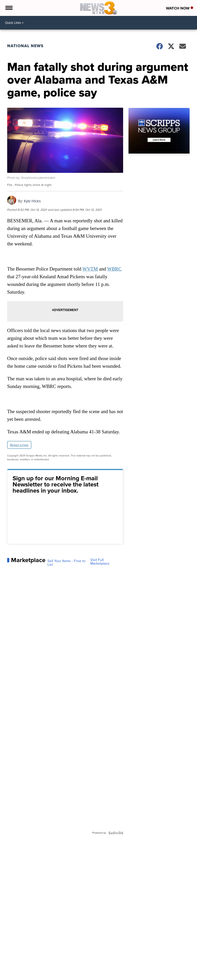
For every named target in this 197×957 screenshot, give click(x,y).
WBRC (114, 269)
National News (25, 46)
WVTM (90, 269)
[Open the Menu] (8, 8)
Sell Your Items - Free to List (66, 562)
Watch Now (179, 8)
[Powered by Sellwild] (115, 833)
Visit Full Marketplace (100, 561)
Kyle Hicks (32, 201)
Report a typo (19, 445)
